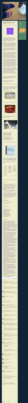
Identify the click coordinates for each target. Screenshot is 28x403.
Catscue (9, 169)
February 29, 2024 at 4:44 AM (9, 286)
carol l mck (5, 342)
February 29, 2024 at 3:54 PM (9, 342)
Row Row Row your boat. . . (14, 169)
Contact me (20, 26)
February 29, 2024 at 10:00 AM (11, 314)
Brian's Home (13, 158)
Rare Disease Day (6, 200)
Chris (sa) (5, 362)
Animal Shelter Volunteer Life (14, 166)
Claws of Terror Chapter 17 (5, 171)
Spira (4, 333)
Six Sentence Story (15, 278)
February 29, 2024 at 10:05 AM (8, 318)
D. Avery (5, 318)
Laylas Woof (5, 170)
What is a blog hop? (5, 174)
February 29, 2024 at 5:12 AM (10, 291)
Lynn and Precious (6, 291)
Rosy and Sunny (5, 169)
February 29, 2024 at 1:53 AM (11, 281)
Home (19, 22)
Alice (19, 25)
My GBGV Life (5, 286)
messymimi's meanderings (8, 2)
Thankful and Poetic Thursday (10, 167)
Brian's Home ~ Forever (5, 166)
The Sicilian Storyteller (6, 314)
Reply (4, 284)
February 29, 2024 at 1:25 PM (8, 333)
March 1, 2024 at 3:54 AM (8, 362)
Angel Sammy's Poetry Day (8, 116)
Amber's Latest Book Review (10, 170)
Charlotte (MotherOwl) (6, 281)
